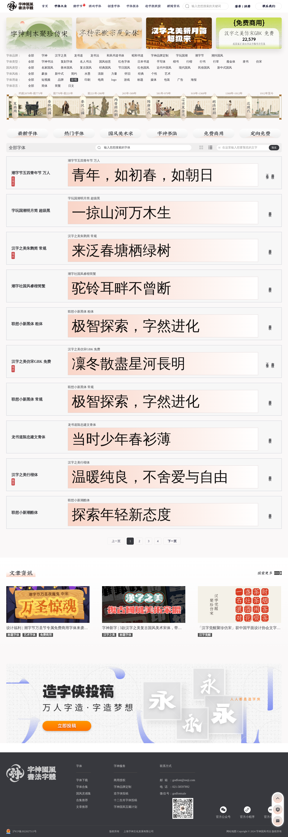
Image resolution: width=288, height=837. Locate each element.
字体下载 (82, 780)
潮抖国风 (217, 55)
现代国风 (185, 67)
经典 (141, 73)
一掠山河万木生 (121, 213)
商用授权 (272, 173)
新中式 (59, 73)
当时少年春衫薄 (121, 439)
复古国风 (86, 67)
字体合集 (82, 786)
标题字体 (13, 634)
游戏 (127, 79)
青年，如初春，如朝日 (143, 175)
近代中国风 (164, 67)
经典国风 (105, 67)
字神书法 (47, 61)
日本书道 (143, 61)
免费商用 (46, 634)
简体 (44, 85)
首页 (45, 6)
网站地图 (231, 831)
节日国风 (124, 67)
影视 (74, 79)
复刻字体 (66, 61)
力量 (114, 73)
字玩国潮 (182, 55)
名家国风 (47, 67)
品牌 (61, 79)
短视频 (46, 79)
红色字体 (124, 61)
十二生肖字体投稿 (125, 800)
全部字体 (17, 147)
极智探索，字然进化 (136, 326)
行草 (216, 61)
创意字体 (113, 6)
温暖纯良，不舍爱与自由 (150, 477)
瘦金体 (230, 61)
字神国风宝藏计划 (125, 806)
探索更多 (270, 573)
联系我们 (268, 6)
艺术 (168, 73)
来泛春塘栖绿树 (121, 250)
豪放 (44, 73)
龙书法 (94, 55)
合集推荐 (82, 800)
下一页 (172, 541)
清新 (101, 73)
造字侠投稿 (121, 793)
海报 (194, 79)
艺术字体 (29, 634)
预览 (274, 147)
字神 (44, 55)
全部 (31, 55)
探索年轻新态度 (121, 515)
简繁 (58, 85)
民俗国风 (204, 67)
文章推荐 (82, 806)
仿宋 (259, 61)
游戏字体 (95, 6)
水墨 (87, 73)
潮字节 (77, 6)
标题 (140, 79)
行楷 (189, 61)
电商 (101, 79)
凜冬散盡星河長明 (128, 364)
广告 (180, 79)
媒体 (154, 79)
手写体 (161, 61)
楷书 (176, 61)
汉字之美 (61, 55)
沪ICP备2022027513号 (25, 831)
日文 (71, 85)
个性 (154, 73)
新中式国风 (224, 67)
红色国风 (143, 67)
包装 (167, 79)
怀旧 (127, 73)
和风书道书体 (115, 55)
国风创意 (105, 61)
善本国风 (66, 67)
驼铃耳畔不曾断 (121, 288)
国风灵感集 (83, 793)
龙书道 (78, 55)
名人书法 (86, 61)
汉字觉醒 (205, 634)
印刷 (87, 79)
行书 (203, 61)
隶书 (246, 61)
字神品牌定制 (159, 55)
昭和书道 (137, 55)
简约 (74, 73)
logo (113, 79)
